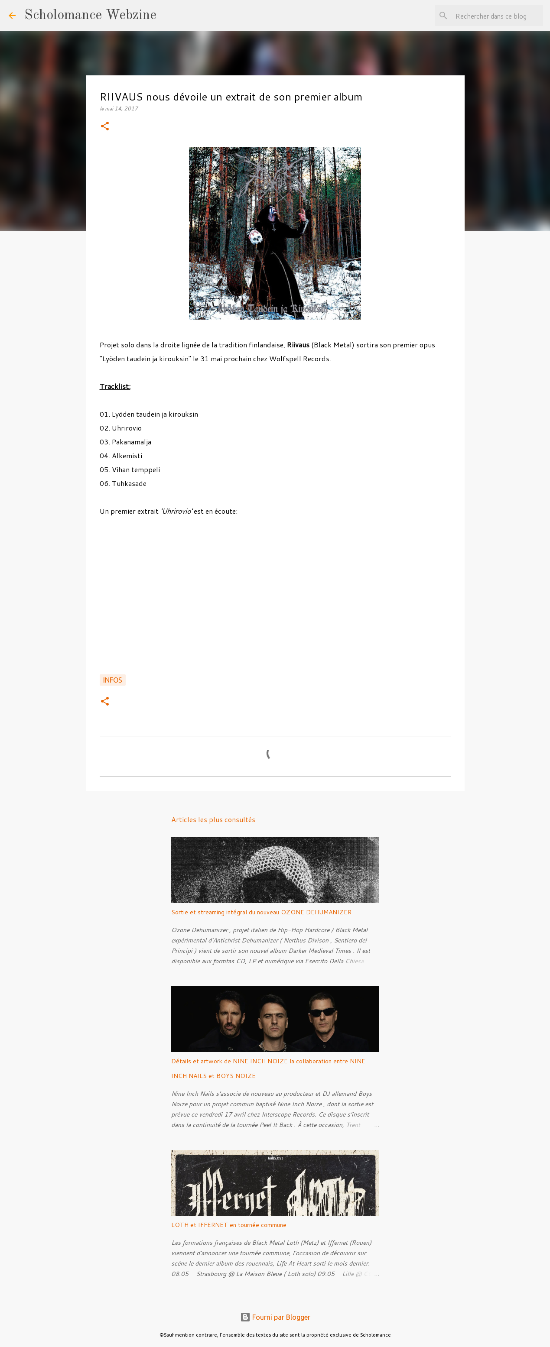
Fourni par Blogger (275, 1317)
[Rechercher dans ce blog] (497, 15)
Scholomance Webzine (90, 16)
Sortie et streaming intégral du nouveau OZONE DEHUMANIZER (261, 912)
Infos (112, 680)
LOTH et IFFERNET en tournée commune (228, 1225)
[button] (105, 127)
